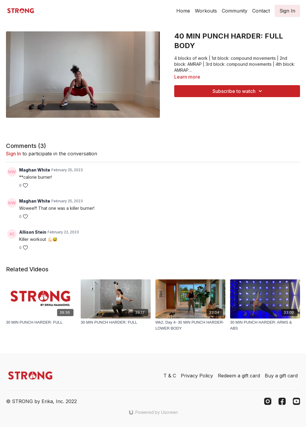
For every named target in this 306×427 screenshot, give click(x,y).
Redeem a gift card (239, 376)
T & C (169, 376)
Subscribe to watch (238, 91)
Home (183, 11)
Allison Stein (32, 232)
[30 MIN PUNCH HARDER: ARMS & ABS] (265, 325)
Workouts (206, 11)
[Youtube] (296, 401)
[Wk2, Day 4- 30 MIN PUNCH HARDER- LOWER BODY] (190, 325)
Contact (261, 11)
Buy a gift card (281, 376)
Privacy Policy (197, 376)
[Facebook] (282, 401)
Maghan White (34, 169)
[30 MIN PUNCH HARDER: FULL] (41, 322)
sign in (13, 154)
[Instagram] (267, 401)
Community (234, 11)
